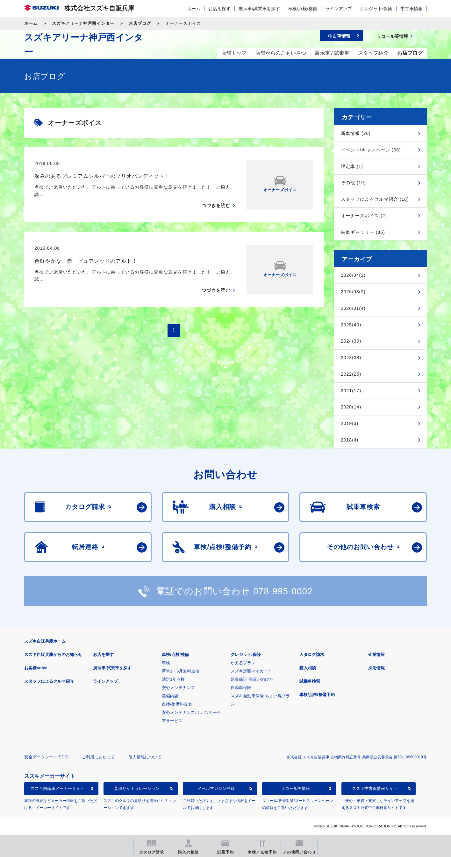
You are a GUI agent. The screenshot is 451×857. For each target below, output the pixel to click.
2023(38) (351, 357)
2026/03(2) (353, 291)
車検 (166, 662)
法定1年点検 (173, 679)
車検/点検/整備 (302, 8)
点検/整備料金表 (177, 704)
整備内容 (170, 695)
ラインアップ (338, 8)
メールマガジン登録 (216, 788)
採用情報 (376, 667)
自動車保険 (241, 687)
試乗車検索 (309, 681)
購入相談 (307, 667)
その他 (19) (353, 182)
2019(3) (349, 423)
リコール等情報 (295, 788)
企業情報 (376, 654)
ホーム (193, 8)
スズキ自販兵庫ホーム (45, 641)
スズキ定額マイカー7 (250, 671)
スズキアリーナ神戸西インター (83, 23)
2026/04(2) (353, 275)
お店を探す (219, 8)
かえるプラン (243, 662)
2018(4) (349, 439)
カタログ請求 (311, 654)
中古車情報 (411, 8)
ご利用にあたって (98, 757)
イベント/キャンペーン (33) (371, 149)
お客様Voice (35, 667)
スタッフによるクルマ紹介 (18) (375, 199)
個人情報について (144, 757)
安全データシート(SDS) (46, 757)
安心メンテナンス (178, 687)
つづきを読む (216, 205)
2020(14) (351, 406)
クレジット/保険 (376, 8)
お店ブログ (140, 23)
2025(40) (351, 324)
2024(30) (351, 341)
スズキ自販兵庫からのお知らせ (53, 654)
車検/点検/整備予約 (317, 694)
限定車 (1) (352, 166)
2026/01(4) (353, 308)
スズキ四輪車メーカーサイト (57, 788)
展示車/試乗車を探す (259, 8)
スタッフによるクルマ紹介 (49, 681)
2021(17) (351, 390)
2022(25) (351, 374)
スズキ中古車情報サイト (374, 788)
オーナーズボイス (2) (364, 215)
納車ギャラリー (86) (363, 232)
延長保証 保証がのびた (252, 679)
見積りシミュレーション (137, 788)
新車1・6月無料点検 (180, 671)
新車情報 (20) (356, 133)
